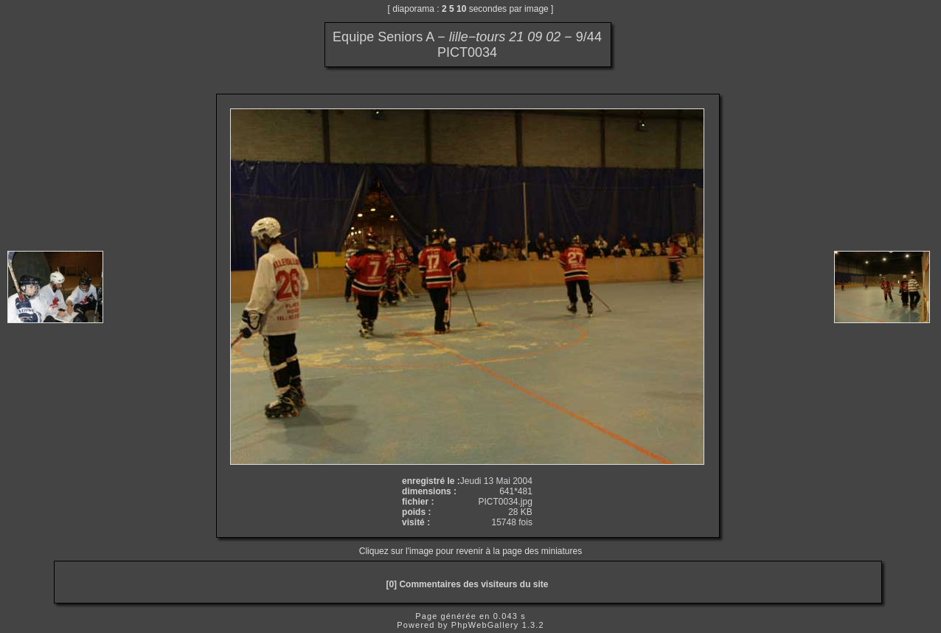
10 (461, 9)
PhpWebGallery (485, 624)
